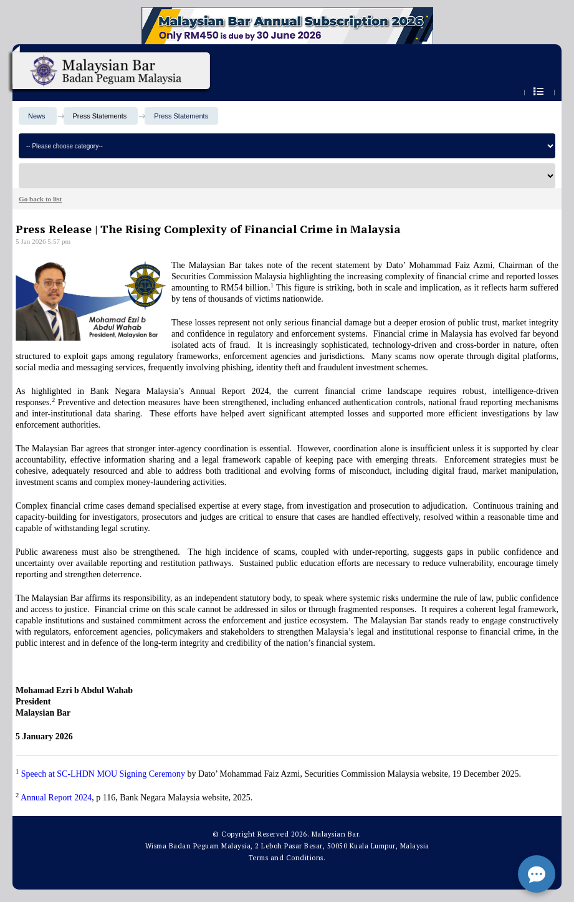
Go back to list (40, 199)
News (36, 116)
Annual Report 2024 (56, 797)
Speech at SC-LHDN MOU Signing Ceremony (103, 774)
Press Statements (181, 116)
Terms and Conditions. (287, 857)
